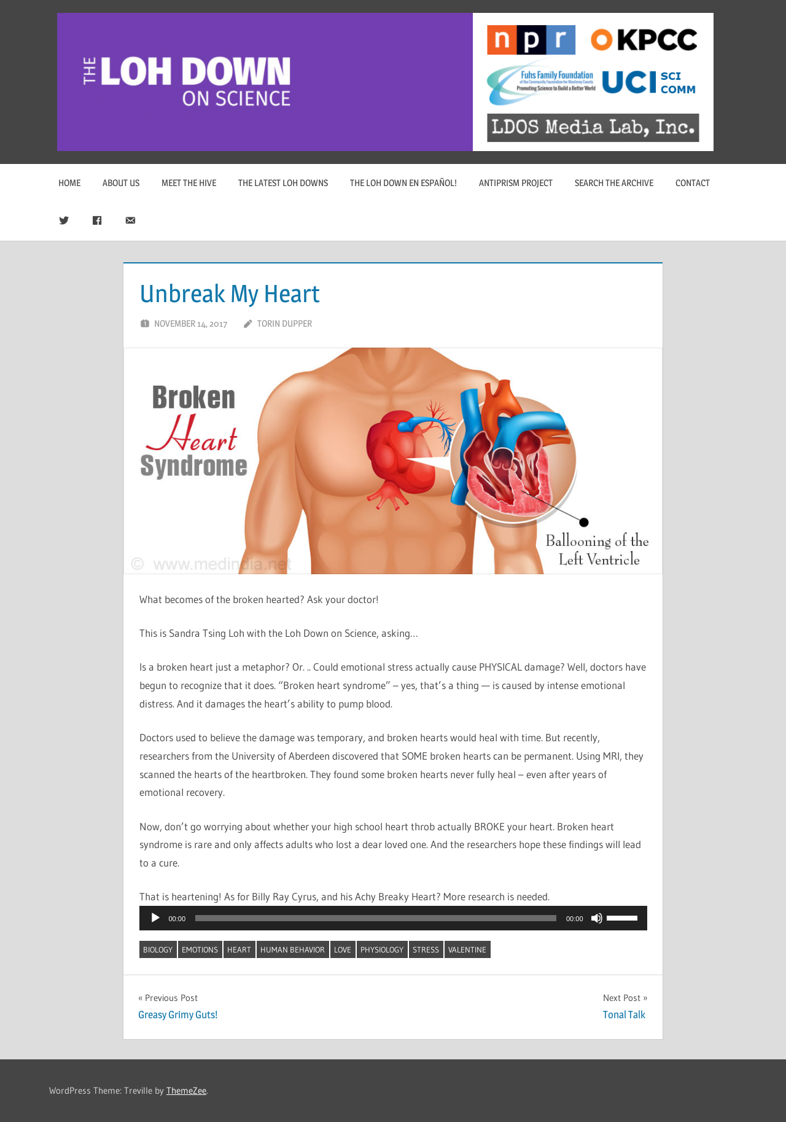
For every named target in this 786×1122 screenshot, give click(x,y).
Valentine (467, 949)
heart (239, 949)
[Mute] (597, 918)
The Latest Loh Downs (283, 183)
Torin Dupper (284, 323)
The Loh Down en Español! (403, 183)
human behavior (292, 949)
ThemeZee (186, 1090)
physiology (381, 949)
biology (158, 949)
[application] (393, 918)
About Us (121, 183)
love (342, 949)
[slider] (375, 918)
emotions (200, 949)
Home (69, 183)
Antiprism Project (516, 183)
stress (426, 949)
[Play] (155, 918)
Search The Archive (614, 183)
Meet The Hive (188, 183)
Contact (692, 183)
